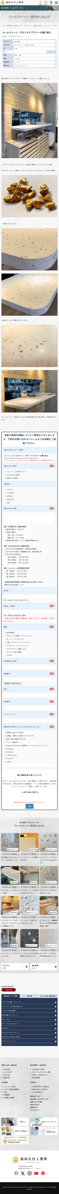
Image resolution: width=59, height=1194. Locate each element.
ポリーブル (5, 1019)
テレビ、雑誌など (11, 742)
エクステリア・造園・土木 (15, 649)
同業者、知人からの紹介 (14, 732)
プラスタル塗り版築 (8, 1011)
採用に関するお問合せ (40, 1089)
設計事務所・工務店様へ (38, 1065)
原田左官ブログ (35, 1096)
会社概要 (4, 1082)
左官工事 (7, 1069)
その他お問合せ (37, 1092)
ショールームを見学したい (15, 471)
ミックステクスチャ (20, 66)
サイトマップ (34, 1110)
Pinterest (8, 758)
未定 (7, 502)
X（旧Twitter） (11, 755)
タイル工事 (7, 1072)
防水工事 (7, 1075)
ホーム (3, 25)
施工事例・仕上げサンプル (14, 25)
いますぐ (9, 489)
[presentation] (17, 797)
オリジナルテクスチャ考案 (41, 1072)
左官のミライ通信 (36, 1102)
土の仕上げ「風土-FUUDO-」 (12, 1037)
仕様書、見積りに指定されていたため (19, 736)
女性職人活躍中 (9, 1097)
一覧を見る (8, 990)
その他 (8, 655)
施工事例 (17, 42)
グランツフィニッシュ (9, 1041)
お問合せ (33, 1082)
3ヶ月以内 (9, 493)
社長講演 (7, 1095)
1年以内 (8, 496)
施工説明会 (36, 1077)
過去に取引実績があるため (15, 739)
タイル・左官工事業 (13, 652)
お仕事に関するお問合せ (40, 1086)
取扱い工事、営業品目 (9, 1065)
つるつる (17, 59)
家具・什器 (17, 55)
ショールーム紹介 (10, 1086)
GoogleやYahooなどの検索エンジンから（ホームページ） (26, 745)
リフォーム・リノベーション (16, 645)
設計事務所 (10, 632)
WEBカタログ (35, 1105)
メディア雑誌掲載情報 (11, 1089)
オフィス (17, 62)
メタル (16, 48)
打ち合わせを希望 (12, 475)
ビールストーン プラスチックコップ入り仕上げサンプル (49, 860)
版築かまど (34, 1107)
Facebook (9, 752)
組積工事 (7, 1077)
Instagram (9, 749)
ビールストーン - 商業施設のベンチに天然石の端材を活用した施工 (49, 923)
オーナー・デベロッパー (14, 639)
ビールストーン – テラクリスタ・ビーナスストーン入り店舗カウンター (10, 923)
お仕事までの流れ (38, 1069)
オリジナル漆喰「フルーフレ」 (12, 1002)
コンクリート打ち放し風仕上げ (12, 1006)
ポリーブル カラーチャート (11, 1024)
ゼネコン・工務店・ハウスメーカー (19, 636)
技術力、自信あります (40, 1075)
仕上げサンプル (13, 849)
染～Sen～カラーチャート (10, 1032)
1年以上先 (9, 499)
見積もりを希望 (11, 478)
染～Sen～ (5, 1028)
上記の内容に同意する (30, 792)
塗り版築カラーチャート (10, 1015)
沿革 (5, 1092)
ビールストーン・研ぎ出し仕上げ (33, 25)
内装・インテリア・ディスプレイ (18, 642)
